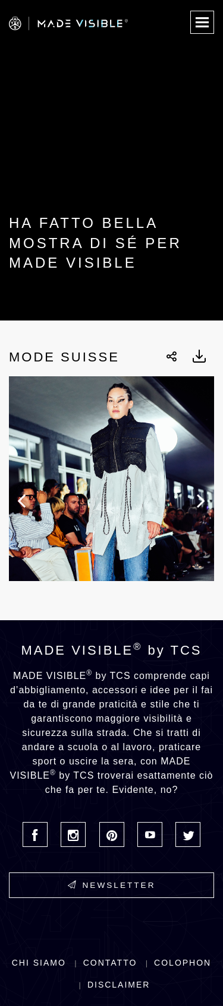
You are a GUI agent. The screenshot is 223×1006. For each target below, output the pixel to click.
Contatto (110, 962)
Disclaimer (118, 984)
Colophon (182, 962)
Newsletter (112, 885)
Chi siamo (39, 962)
